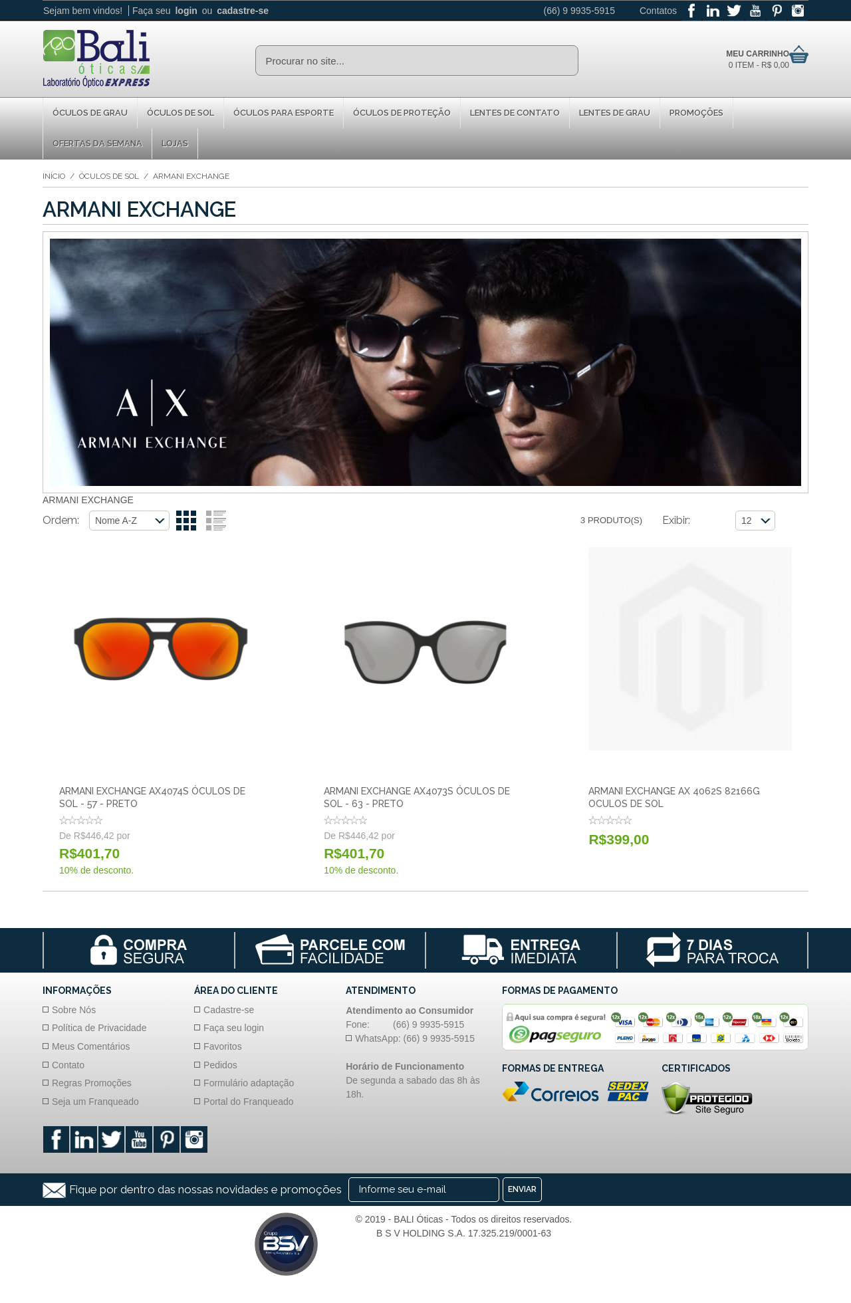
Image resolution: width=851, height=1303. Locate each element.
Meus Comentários (91, 1046)
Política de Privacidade (99, 1027)
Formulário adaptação (248, 1083)
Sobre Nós (74, 1010)
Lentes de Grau (614, 113)
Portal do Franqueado (248, 1101)
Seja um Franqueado (95, 1101)
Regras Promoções (92, 1083)
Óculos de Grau (90, 113)
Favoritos (222, 1046)
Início (54, 176)
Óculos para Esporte (283, 113)
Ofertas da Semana (97, 143)
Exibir (675, 520)
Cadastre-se (228, 1010)
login (186, 10)
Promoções (696, 113)
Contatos (658, 10)
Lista (216, 521)
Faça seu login (233, 1027)
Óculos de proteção (402, 113)
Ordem (60, 520)
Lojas (175, 143)
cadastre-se (243, 10)
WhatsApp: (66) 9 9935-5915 (415, 1038)
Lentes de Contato (515, 113)
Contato (68, 1065)
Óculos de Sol (180, 113)
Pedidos (220, 1065)
